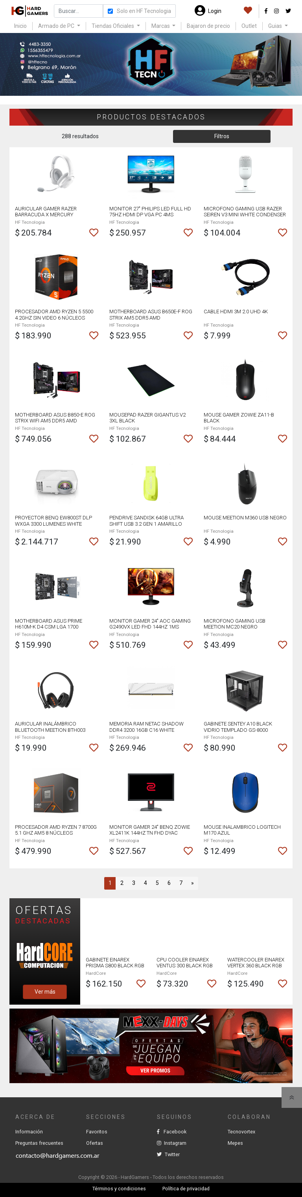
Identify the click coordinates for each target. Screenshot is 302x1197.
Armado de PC (57, 26)
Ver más (45, 992)
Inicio (20, 26)
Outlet (249, 26)
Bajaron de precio (208, 26)
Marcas (161, 26)
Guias (275, 26)
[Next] (192, 883)
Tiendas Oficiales (113, 26)
